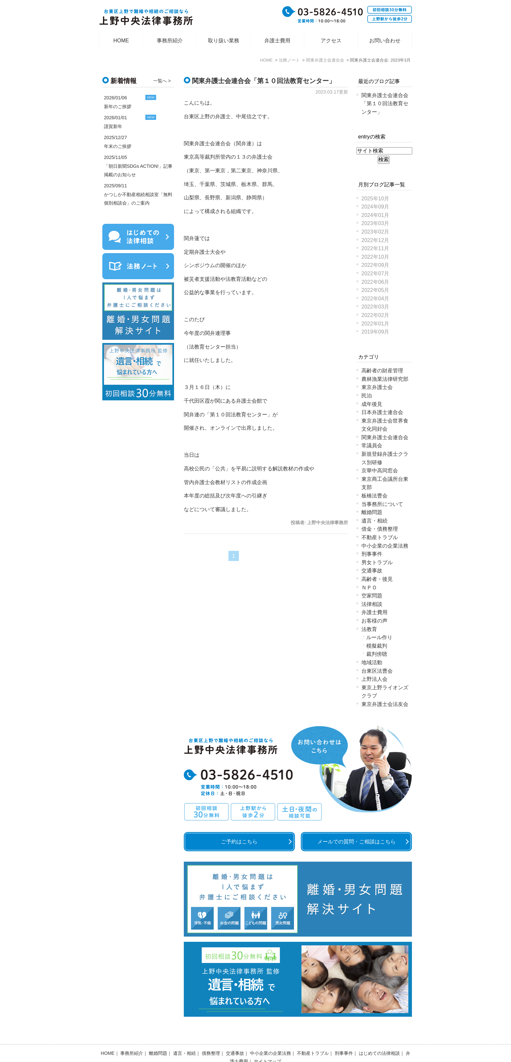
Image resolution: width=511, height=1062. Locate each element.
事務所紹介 (170, 40)
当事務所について (382, 504)
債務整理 (211, 1036)
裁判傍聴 (376, 654)
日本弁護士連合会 (382, 412)
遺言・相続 (374, 521)
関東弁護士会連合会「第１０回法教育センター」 (263, 80)
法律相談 (371, 604)
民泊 (366, 395)
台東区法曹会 (377, 671)
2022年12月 (375, 240)
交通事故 (371, 570)
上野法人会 (374, 679)
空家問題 (371, 595)
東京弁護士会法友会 (384, 704)
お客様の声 (374, 621)
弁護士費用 (277, 40)
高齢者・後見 (377, 579)
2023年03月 (375, 223)
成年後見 (371, 404)
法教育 (369, 629)
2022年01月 (375, 323)
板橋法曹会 (374, 495)
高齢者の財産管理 (382, 370)
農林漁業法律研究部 (384, 379)
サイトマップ (267, 1044)
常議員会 (371, 445)
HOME (121, 40)
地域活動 (371, 662)
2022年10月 (375, 257)
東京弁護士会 (377, 387)
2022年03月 (375, 306)
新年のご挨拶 (117, 106)
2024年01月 (375, 215)
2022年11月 (375, 248)
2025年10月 (375, 198)
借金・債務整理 (379, 529)
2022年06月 (375, 282)
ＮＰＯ (369, 587)
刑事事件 (371, 554)
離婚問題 (371, 512)
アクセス (331, 40)
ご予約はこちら (239, 841)
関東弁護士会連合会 (384, 437)
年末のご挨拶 (117, 146)
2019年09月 (375, 332)
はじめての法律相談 (379, 1036)
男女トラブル (377, 562)
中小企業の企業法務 (384, 546)
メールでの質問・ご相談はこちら (356, 841)
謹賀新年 (113, 126)
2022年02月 (375, 315)
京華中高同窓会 (379, 470)
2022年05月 (375, 290)
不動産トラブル (379, 537)
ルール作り (379, 637)
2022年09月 (375, 265)
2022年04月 (375, 298)
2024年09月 (375, 206)
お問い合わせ (385, 40)
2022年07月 (375, 273)
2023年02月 (375, 232)
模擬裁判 (376, 646)
